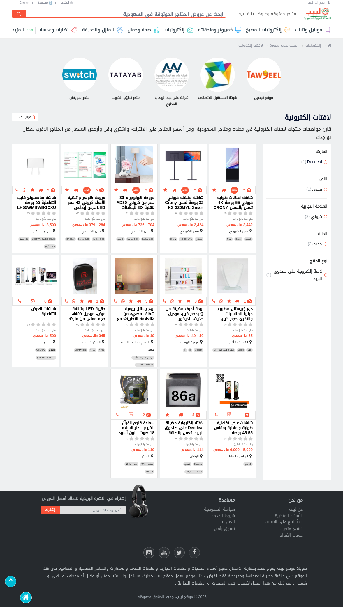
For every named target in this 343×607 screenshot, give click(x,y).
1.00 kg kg (147, 239)
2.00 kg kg (98, 239)
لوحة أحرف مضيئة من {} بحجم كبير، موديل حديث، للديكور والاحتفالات (184, 314)
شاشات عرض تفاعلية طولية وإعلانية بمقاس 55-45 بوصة (233, 428)
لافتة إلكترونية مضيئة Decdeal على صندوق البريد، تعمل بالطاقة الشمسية (184, 428)
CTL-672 (40, 350)
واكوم (52, 350)
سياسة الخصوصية (219, 509)
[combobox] (124, 14)
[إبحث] (19, 13)
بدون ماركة (131, 464)
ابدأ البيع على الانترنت (284, 522)
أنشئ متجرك (291, 529)
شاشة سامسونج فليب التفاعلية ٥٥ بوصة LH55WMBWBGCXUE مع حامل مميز (36, 202)
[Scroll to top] (10, 581)
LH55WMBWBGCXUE (43, 239)
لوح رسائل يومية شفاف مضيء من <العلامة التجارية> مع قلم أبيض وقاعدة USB (135, 314)
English (24, 3)
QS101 (149, 472)
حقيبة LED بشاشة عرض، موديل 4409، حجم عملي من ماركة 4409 (86, 314)
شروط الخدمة (223, 516)
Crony (238, 239)
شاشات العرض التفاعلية (43, 312)
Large (241, 350)
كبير (249, 350)
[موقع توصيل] (263, 79)
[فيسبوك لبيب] (194, 552)
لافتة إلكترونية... (194, 472)
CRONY (70, 239)
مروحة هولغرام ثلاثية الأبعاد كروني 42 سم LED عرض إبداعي (86, 202)
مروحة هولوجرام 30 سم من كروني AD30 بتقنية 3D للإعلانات (135, 202)
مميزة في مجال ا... (224, 350)
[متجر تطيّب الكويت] (125, 79)
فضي (187, 464)
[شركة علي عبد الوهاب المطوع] (171, 82)
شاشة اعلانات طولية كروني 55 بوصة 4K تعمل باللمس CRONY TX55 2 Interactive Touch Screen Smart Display (233, 202)
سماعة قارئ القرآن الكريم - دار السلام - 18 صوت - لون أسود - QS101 (135, 428)
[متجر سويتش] (79, 79)
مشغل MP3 (147, 464)
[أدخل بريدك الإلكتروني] (93, 510)
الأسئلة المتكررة (289, 516)
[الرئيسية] (25, 597)
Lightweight (81, 350)
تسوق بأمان (224, 529)
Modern (199, 350)
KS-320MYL (186, 239)
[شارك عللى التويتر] (179, 552)
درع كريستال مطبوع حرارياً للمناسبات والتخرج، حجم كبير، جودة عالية (235, 314)
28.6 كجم (50, 246)
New (229, 239)
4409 (101, 350)
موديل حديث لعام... (143, 358)
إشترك (50, 509)
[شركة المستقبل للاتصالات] (217, 79)
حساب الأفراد (291, 535)
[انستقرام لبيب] (149, 552)
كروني (248, 239)
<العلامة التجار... (144, 365)
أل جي (248, 464)
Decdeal (198, 464)
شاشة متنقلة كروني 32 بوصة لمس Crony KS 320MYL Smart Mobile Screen (184, 202)
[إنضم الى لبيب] (319, 3)
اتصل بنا (228, 522)
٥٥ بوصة (24, 239)
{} (190, 350)
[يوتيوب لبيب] (164, 552)
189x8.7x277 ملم (46, 358)
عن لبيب (296, 509)
